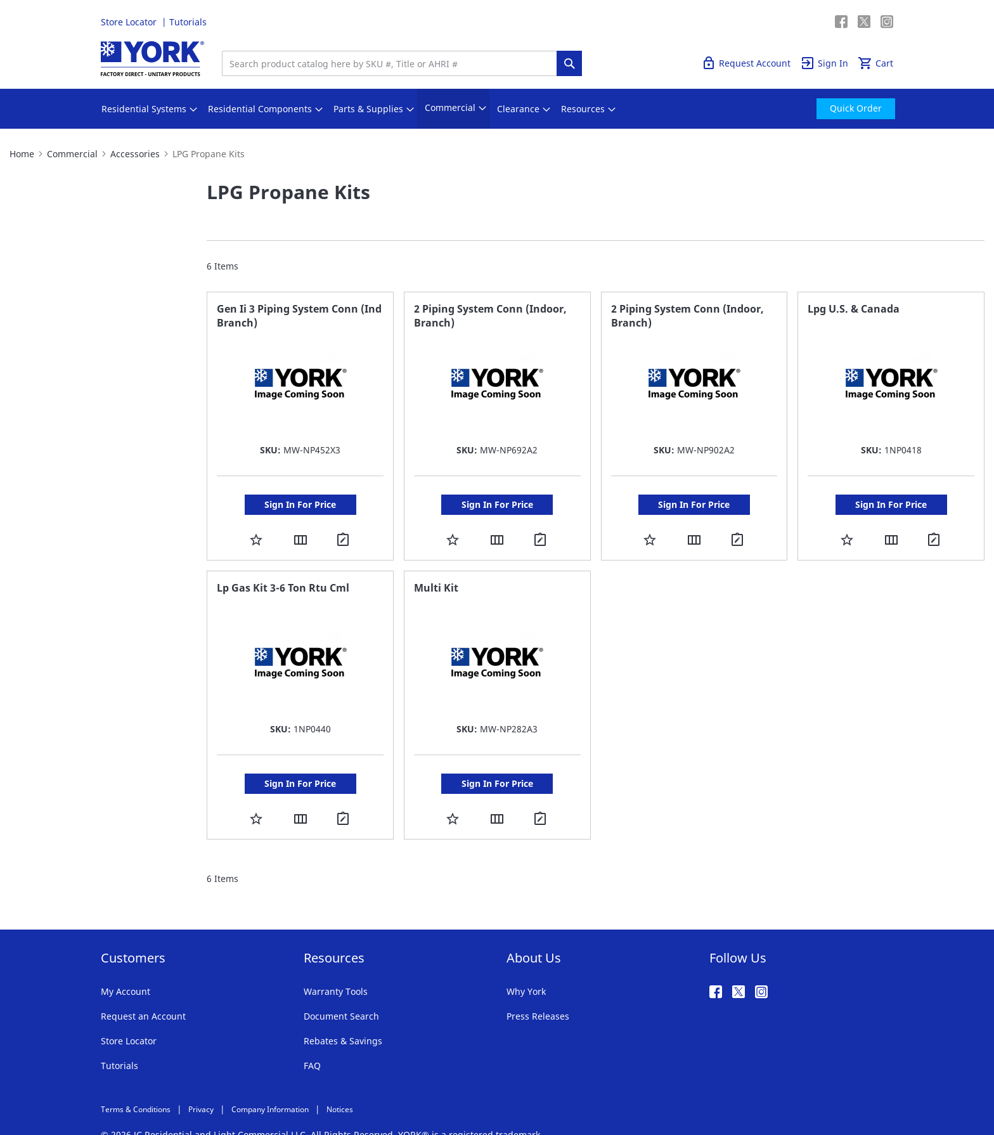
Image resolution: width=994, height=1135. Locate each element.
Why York (526, 966)
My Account (125, 966)
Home (22, 154)
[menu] (497, 109)
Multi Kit (436, 575)
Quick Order (809, 22)
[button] (256, 539)
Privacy (201, 1084)
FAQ (312, 1040)
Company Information (270, 1084)
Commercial (72, 154)
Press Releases (538, 991)
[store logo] (152, 58)
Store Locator (130, 22)
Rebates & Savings (343, 1015)
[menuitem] (144, 109)
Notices (339, 1084)
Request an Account (143, 991)
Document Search (341, 991)
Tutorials (188, 22)
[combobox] (392, 63)
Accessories (135, 154)
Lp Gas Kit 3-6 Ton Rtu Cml (283, 575)
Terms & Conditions (136, 1084)
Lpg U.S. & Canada (854, 309)
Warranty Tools (336, 966)
